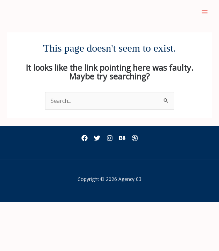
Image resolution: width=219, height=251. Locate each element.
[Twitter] (97, 138)
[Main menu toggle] (204, 12)
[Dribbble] (135, 138)
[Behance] (122, 138)
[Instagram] (110, 138)
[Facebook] (84, 138)
